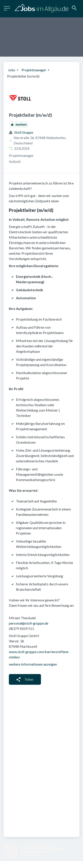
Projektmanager (33, 70)
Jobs (11, 70)
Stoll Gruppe (23, 132)
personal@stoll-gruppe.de (28, 623)
